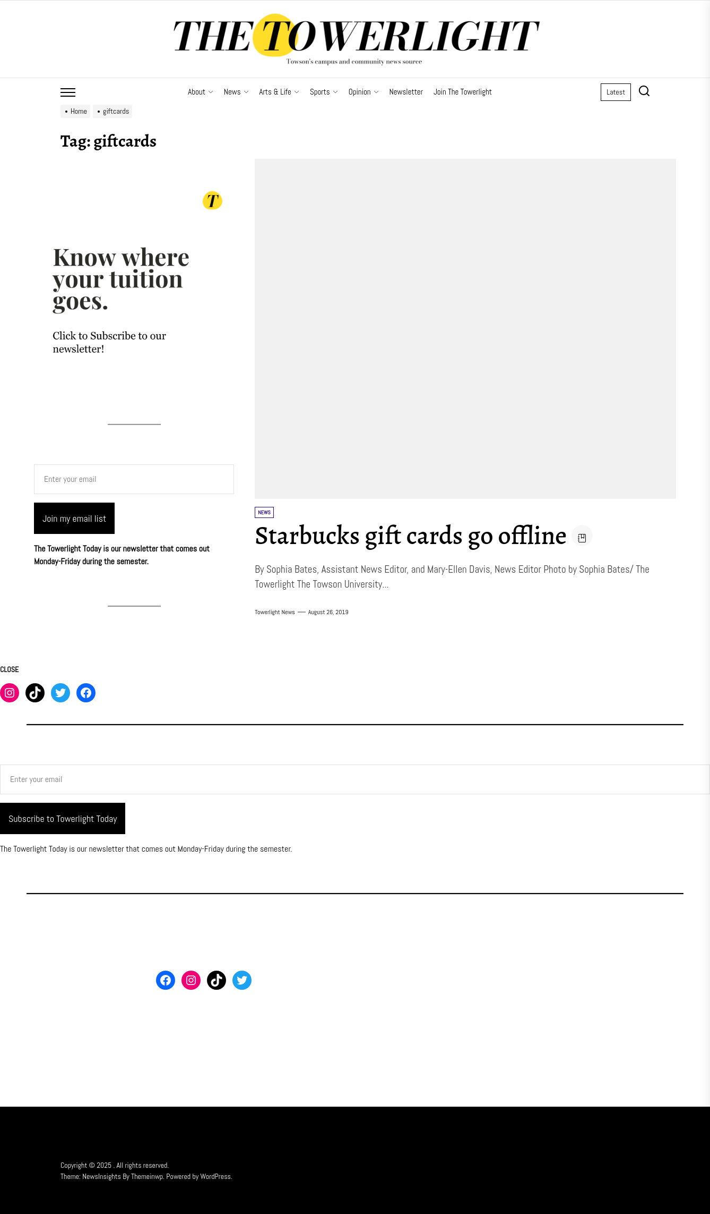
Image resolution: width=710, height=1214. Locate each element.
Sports (324, 92)
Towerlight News (275, 612)
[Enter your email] (134, 479)
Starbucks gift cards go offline (411, 535)
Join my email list (74, 518)
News (236, 92)
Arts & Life (279, 92)
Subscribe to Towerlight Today (62, 818)
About (200, 92)
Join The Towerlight (463, 92)
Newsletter (406, 92)
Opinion (364, 92)
